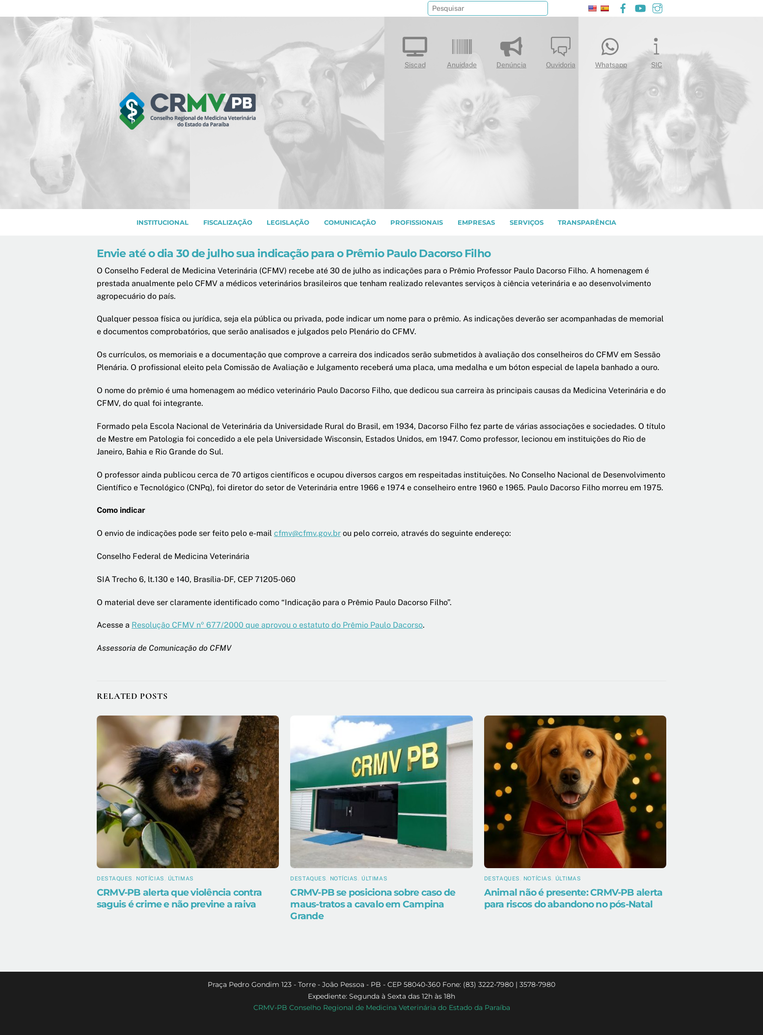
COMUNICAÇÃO (350, 222)
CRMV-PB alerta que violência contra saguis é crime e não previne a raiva (179, 898)
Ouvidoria (560, 50)
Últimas (181, 878)
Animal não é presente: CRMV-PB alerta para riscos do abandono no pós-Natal (573, 898)
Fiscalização (227, 222)
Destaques (115, 878)
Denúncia (511, 50)
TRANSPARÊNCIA (587, 222)
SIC (656, 50)
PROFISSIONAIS (416, 222)
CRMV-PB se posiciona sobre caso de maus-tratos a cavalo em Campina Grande (372, 904)
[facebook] (623, 7)
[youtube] (640, 7)
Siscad (415, 50)
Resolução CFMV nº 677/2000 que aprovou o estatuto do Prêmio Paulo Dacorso (277, 625)
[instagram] (657, 7)
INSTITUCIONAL (162, 222)
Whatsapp (611, 50)
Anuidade (462, 50)
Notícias (150, 878)
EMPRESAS (476, 222)
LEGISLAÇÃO (288, 222)
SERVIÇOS (527, 222)
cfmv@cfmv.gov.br (307, 533)
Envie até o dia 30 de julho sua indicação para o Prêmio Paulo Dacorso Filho (293, 253)
